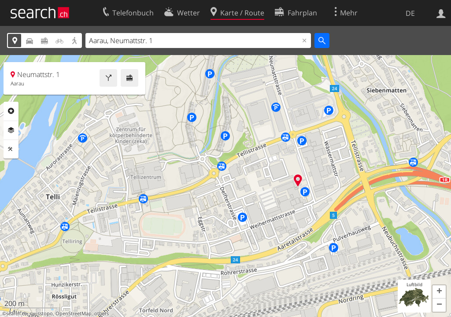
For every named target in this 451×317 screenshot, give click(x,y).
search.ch (16, 313)
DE (410, 13)
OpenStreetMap (73, 313)
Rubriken (11, 111)
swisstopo (41, 313)
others (101, 313)
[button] (439, 292)
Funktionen (11, 149)
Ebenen (11, 130)
